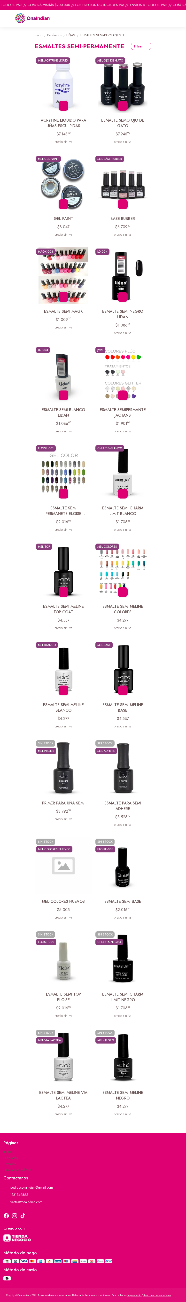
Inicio (41, 35)
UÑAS (73, 35)
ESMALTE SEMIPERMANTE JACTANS (123, 412)
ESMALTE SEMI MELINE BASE (122, 707)
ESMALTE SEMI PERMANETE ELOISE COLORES (63, 511)
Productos (56, 35)
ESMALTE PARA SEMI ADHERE (122, 805)
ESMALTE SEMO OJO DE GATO (122, 123)
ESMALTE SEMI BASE (122, 901)
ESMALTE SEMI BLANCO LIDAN (63, 412)
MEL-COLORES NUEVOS (63, 901)
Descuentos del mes (17, 1170)
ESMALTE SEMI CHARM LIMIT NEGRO (122, 997)
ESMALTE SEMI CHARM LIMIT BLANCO (122, 510)
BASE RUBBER (122, 218)
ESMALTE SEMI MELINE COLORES (122, 609)
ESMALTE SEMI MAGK (63, 311)
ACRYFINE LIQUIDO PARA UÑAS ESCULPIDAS (63, 123)
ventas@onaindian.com (22, 1202)
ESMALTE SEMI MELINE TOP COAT (63, 609)
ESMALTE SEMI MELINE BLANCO (63, 707)
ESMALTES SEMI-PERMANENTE (102, 35)
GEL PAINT (63, 218)
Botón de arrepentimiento (157, 1295)
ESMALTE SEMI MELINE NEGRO (122, 1095)
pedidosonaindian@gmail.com (28, 1187)
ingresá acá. (134, 1295)
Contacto (9, 1164)
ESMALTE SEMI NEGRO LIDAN (122, 314)
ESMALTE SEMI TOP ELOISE (63, 997)
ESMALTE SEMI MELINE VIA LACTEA (63, 1095)
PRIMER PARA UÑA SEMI (63, 803)
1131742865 (15, 1195)
